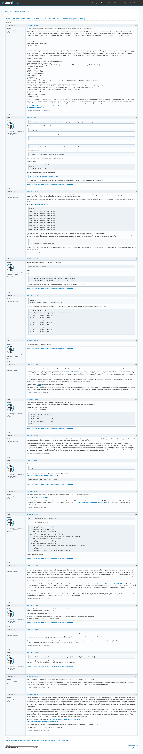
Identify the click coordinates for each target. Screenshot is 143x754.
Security (123, 3)
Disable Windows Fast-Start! (57, 184)
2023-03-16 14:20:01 (32, 435)
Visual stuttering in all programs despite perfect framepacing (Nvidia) (58, 19)
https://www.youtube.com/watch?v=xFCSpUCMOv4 (92, 502)
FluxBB (135, 748)
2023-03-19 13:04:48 (32, 629)
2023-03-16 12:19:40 (32, 259)
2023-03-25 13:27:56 (32, 694)
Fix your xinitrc (69, 184)
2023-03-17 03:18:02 (32, 565)
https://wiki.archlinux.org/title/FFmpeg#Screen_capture (42, 475)
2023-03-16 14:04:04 (32, 399)
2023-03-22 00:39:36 (32, 676)
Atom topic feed (133, 745)
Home (88, 3)
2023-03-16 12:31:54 (32, 295)
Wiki (110, 3)
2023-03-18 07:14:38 (32, 605)
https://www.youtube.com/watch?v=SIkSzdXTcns (110, 583)
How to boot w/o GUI (43, 184)
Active (128, 14)
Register (22, 11)
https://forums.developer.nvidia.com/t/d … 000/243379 (42, 721)
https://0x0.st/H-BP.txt (41, 497)
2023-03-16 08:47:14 (32, 117)
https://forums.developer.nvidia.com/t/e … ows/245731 (65, 719)
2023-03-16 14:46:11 (32, 460)
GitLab (116, 3)
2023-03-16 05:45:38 (32, 25)
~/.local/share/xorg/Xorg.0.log (35, 107)
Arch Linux (10, 3)
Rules (11, 11)
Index (6, 11)
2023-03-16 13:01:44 (32, 341)
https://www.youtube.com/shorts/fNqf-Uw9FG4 (78, 371)
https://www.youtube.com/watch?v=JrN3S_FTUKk (44, 176)
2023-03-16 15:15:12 (32, 491)
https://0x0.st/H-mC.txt (41, 204)
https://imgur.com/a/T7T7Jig (35, 386)
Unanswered (134, 14)
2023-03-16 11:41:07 (32, 191)
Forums (103, 3)
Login (28, 11)
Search (17, 11)
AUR (130, 3)
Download (137, 3)
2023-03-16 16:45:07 (32, 514)
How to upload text (32, 184)
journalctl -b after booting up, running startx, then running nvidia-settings (48, 106)
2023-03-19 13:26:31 (32, 652)
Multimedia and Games (21, 19)
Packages (95, 3)
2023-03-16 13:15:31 (32, 364)
